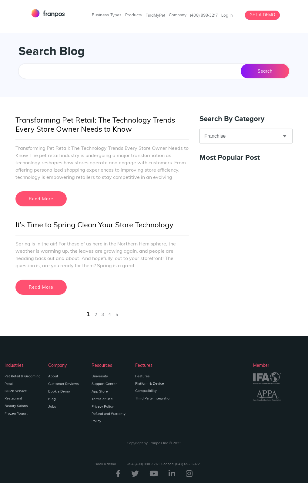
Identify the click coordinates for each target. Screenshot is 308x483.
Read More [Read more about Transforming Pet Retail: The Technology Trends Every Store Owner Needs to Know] (41, 199)
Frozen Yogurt (16, 413)
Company (177, 15)
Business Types (107, 15)
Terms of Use (102, 399)
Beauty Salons (16, 406)
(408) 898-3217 (204, 15)
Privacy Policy (103, 406)
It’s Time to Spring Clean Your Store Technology (94, 224)
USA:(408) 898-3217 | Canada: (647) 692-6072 (163, 464)
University (100, 376)
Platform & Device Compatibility (149, 387)
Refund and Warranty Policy (109, 417)
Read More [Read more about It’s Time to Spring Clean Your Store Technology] (41, 287)
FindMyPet (155, 15)
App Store (100, 391)
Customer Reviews (63, 384)
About (53, 376)
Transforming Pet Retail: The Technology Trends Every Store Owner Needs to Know (95, 124)
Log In (227, 15)
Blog (52, 399)
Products (133, 15)
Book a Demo (59, 391)
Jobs (52, 406)
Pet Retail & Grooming (23, 376)
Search (265, 71)
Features (142, 376)
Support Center (104, 384)
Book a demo (105, 464)
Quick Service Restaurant (16, 394)
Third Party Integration (153, 398)
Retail (9, 384)
